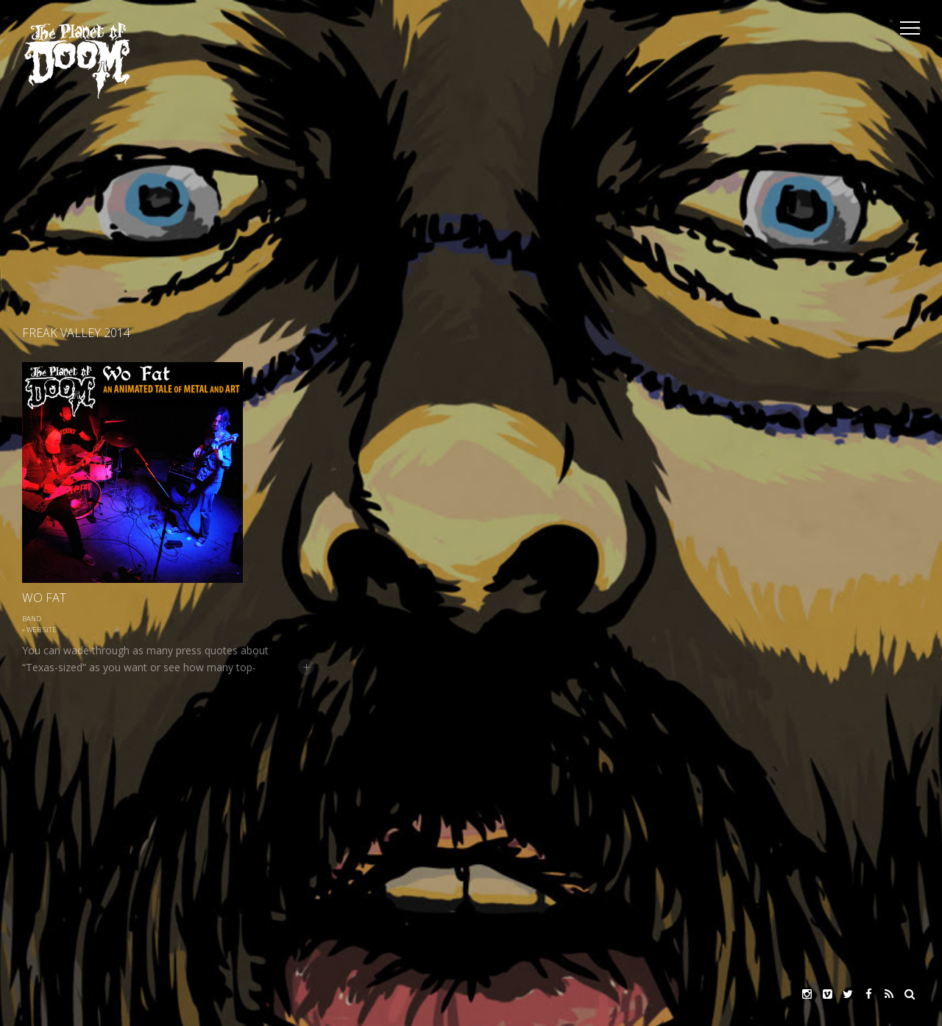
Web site (41, 629)
